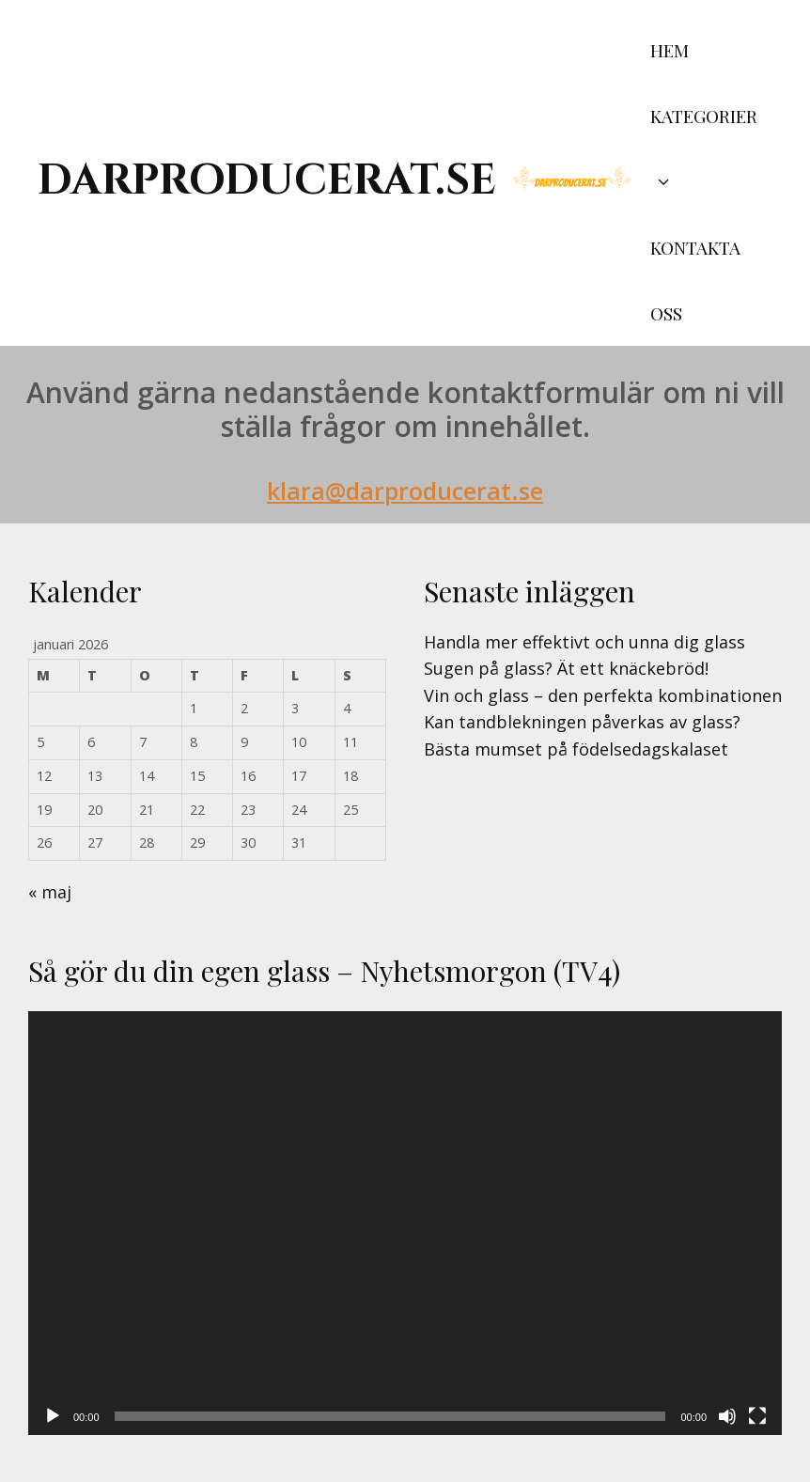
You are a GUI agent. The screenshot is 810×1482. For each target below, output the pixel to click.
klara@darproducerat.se (405, 491)
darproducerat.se (267, 181)
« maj (49, 892)
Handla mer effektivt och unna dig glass (584, 642)
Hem (669, 50)
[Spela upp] (52, 1416)
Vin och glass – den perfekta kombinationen (603, 695)
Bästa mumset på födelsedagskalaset (576, 749)
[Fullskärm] (757, 1416)
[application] (405, 1223)
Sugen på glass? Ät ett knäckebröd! (566, 668)
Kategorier (703, 158)
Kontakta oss (695, 280)
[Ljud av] (727, 1416)
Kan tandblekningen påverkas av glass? (582, 721)
